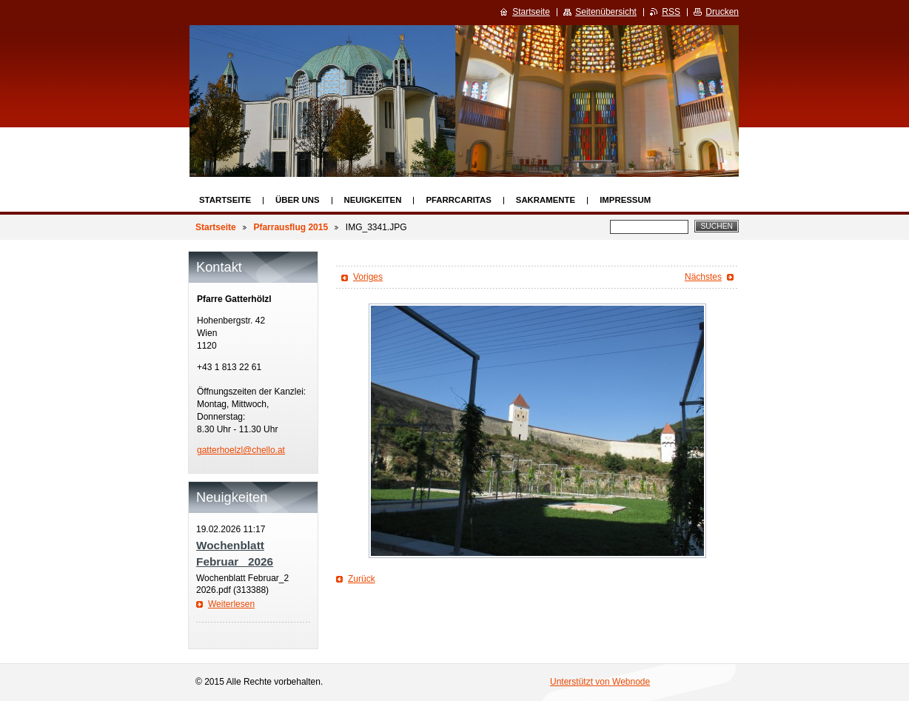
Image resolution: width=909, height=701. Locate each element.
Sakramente (545, 199)
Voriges (368, 277)
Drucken (722, 12)
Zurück (361, 579)
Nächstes (703, 277)
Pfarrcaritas (458, 199)
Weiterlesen (231, 604)
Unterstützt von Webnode (600, 682)
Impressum (625, 199)
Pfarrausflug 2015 (290, 227)
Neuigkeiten (373, 199)
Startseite (225, 199)
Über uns (297, 199)
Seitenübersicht (606, 12)
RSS (671, 12)
